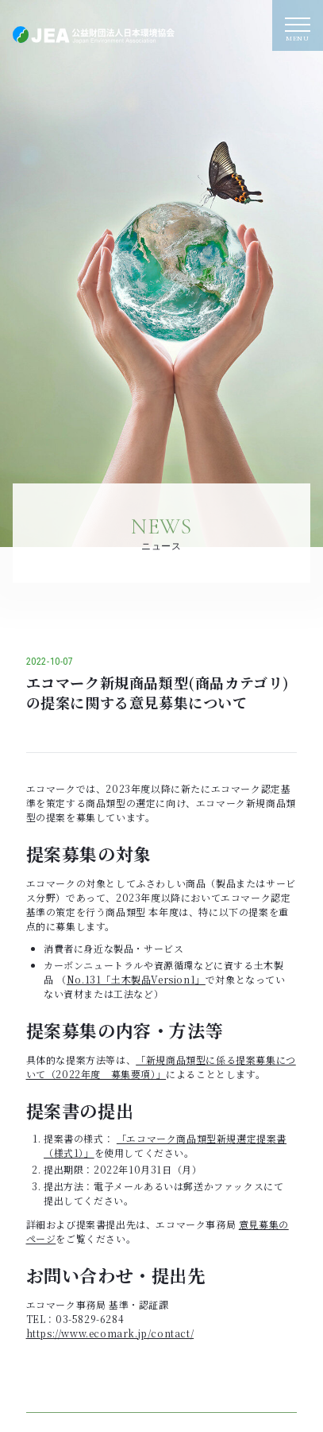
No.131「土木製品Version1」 (136, 979)
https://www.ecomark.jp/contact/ (110, 1333)
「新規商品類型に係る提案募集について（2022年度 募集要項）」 (161, 1067)
